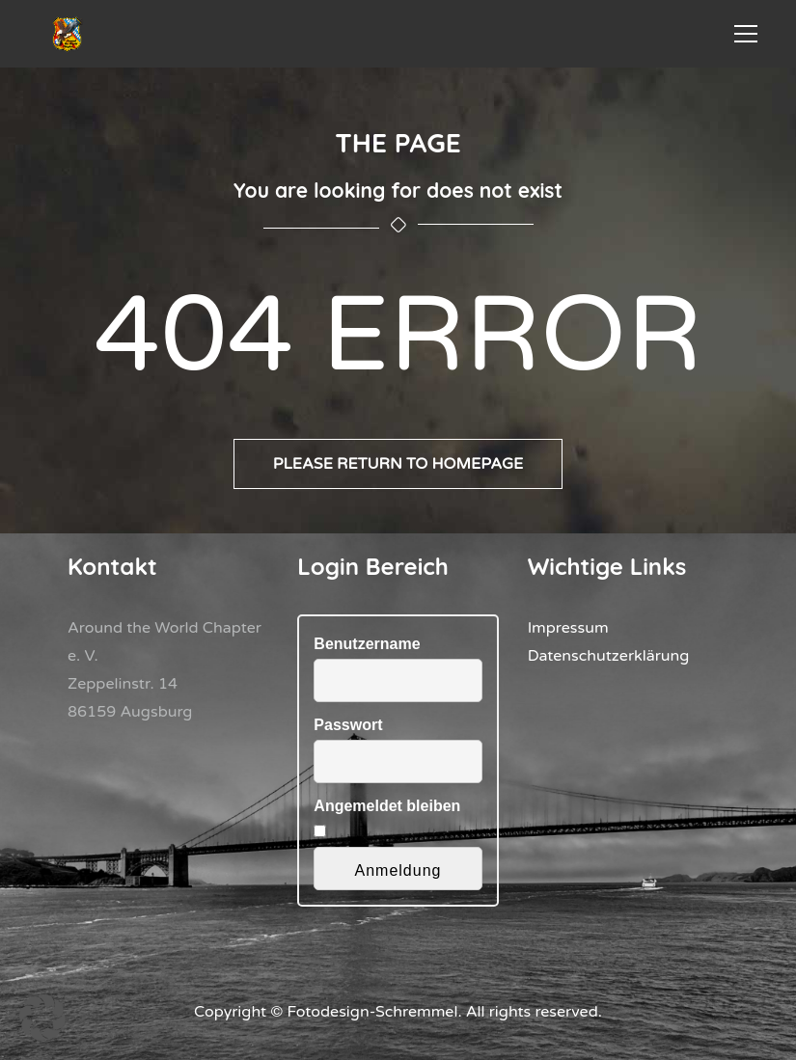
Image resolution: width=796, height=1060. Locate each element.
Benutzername (367, 644)
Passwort (348, 725)
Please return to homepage (398, 464)
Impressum (568, 628)
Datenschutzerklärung (609, 656)
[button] (42, 1017)
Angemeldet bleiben (387, 806)
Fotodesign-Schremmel (373, 1011)
